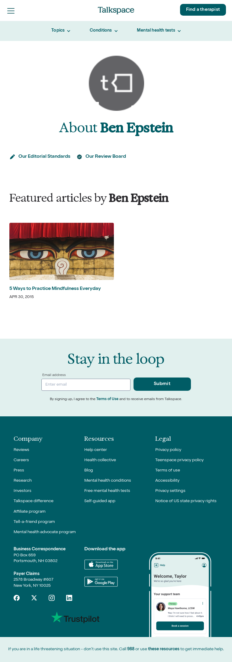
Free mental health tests (107, 491)
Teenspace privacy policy (179, 460)
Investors (22, 491)
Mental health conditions (107, 481)
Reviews (21, 450)
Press (19, 470)
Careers (21, 460)
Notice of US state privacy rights (186, 501)
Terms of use (167, 470)
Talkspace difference (33, 501)
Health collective (100, 460)
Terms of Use (107, 399)
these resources (163, 649)
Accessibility (167, 481)
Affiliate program (30, 512)
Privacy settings (170, 491)
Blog (88, 470)
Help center (95, 450)
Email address (54, 375)
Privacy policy (168, 450)
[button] (11, 10)
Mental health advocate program (45, 532)
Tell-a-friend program (34, 522)
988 (130, 649)
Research (23, 481)
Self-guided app (99, 501)
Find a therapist (203, 10)
